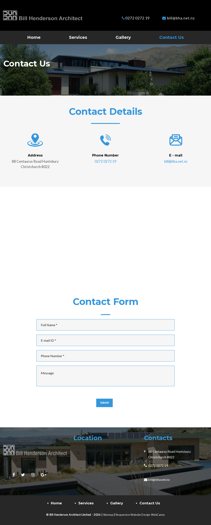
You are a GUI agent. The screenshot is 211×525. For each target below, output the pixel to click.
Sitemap (107, 514)
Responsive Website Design (133, 514)
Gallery (123, 37)
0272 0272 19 (137, 18)
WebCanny (159, 514)
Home (34, 37)
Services (78, 37)
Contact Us (171, 37)
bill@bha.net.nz (181, 18)
